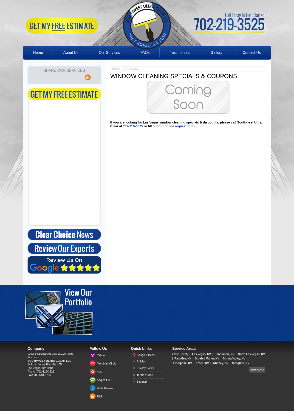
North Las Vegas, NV (251, 354)
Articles (141, 361)
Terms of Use (145, 375)
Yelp (99, 371)
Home (38, 53)
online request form (180, 126)
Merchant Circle (106, 363)
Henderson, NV (224, 354)
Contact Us (252, 53)
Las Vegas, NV (201, 354)
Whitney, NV (220, 363)
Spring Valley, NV (234, 358)
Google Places (146, 355)
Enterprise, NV (182, 363)
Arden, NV (202, 363)
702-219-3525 (133, 126)
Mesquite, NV (240, 363)
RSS (100, 396)
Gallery (216, 53)
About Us (71, 53)
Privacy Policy (145, 368)
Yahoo (101, 355)
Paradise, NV (182, 358)
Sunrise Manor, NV (207, 358)
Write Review (105, 388)
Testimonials (180, 53)
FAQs (145, 53)
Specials (132, 68)
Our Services (109, 53)
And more (257, 369)
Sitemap (142, 381)
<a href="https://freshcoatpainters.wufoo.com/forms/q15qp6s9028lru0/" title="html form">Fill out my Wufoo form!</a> (64, 157)
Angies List (103, 380)
